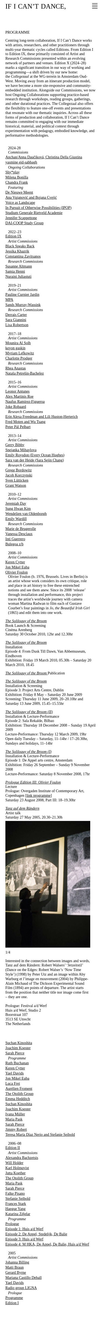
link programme (38, 796)
